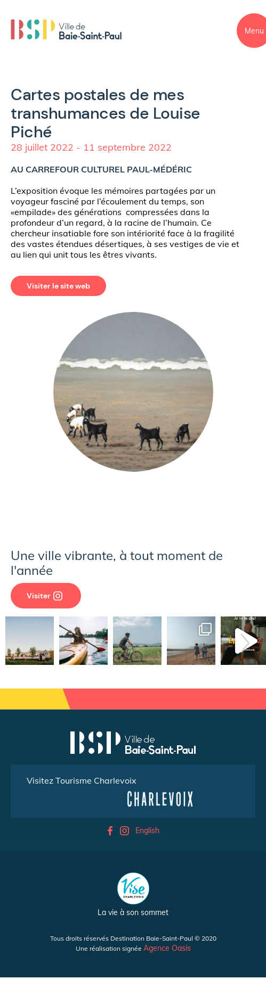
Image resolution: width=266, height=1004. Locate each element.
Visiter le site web (58, 286)
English (147, 830)
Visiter (44, 595)
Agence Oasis (167, 948)
